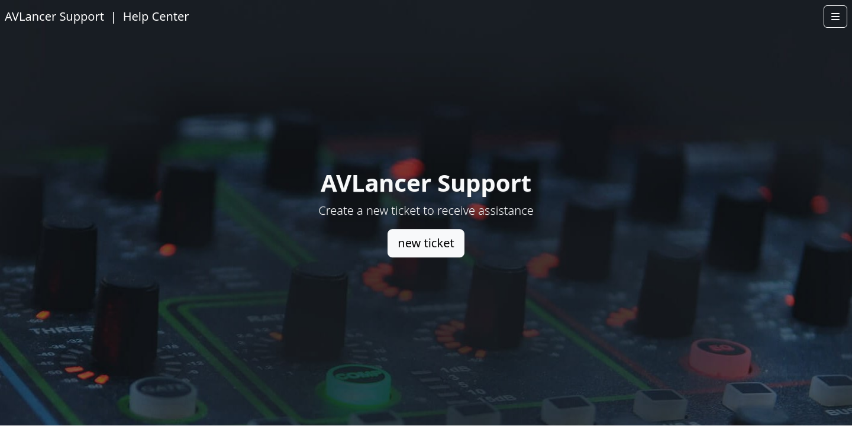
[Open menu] (835, 16)
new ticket (426, 243)
